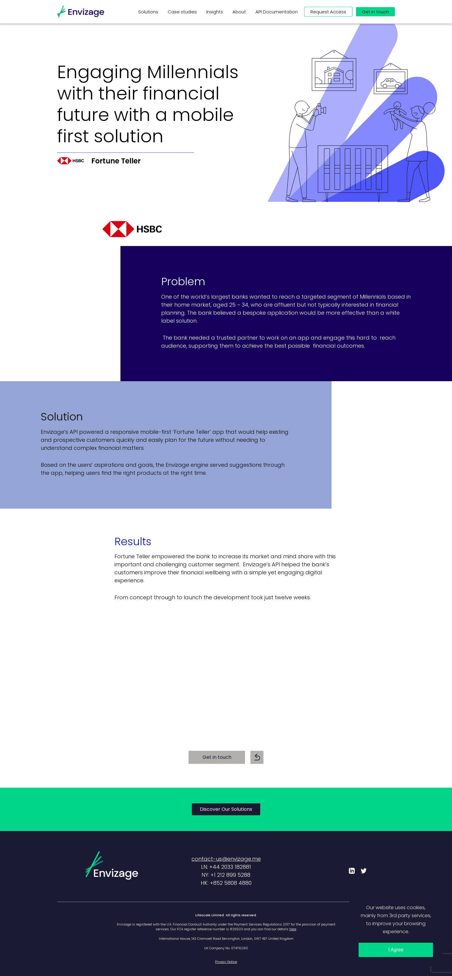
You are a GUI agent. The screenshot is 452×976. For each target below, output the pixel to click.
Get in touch (217, 757)
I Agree (396, 949)
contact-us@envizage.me (226, 859)
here (292, 929)
